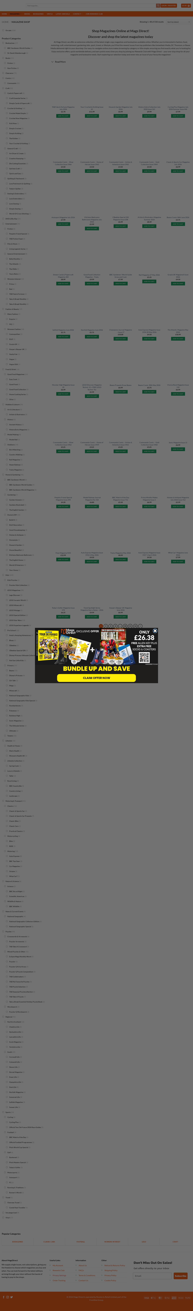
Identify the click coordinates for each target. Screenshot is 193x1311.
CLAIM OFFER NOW (96, 678)
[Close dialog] (155, 631)
